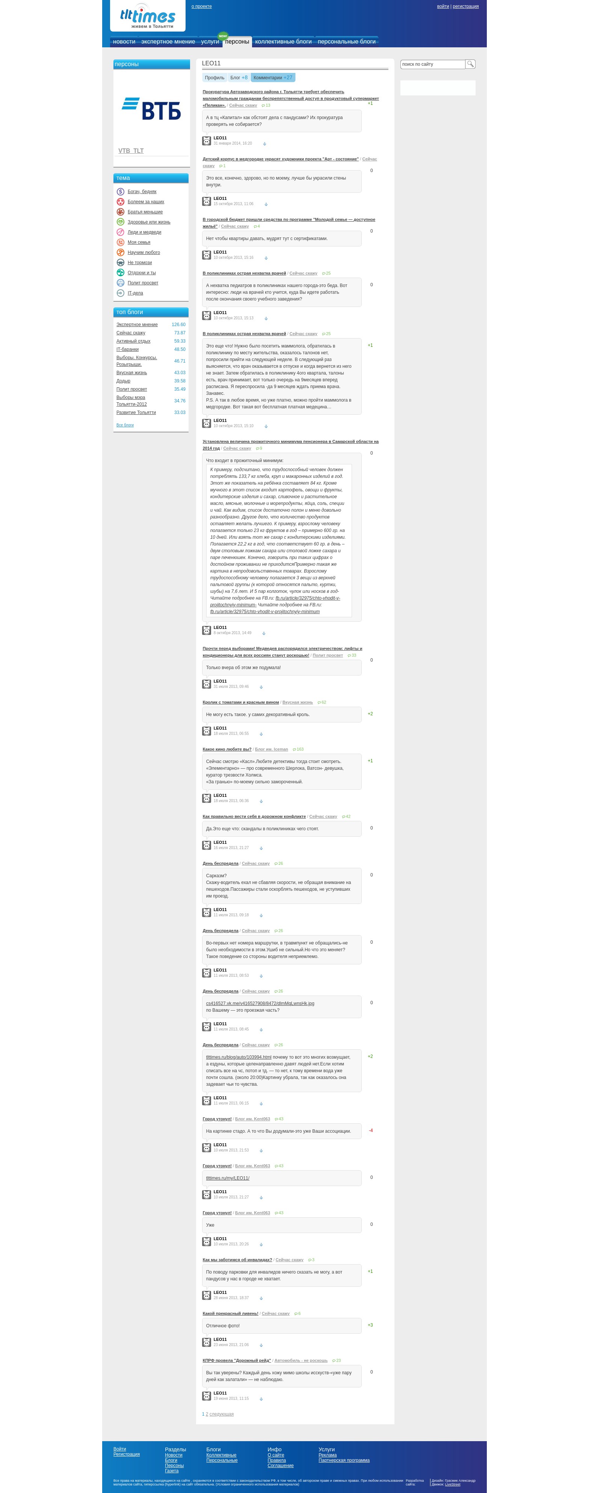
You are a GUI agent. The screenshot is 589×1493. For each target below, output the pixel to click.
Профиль (215, 78)
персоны (237, 41)
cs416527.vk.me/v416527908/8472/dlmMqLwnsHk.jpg (260, 1003)
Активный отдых (133, 341)
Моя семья (139, 242)
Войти (119, 1449)
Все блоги (125, 425)
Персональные (222, 1460)
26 (280, 863)
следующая (222, 1414)
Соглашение (280, 1465)
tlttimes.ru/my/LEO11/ (227, 1178)
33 (354, 655)
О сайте (275, 1455)
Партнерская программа (344, 1460)
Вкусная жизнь (131, 372)
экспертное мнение (168, 41)
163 (300, 749)
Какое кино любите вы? (227, 749)
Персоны (174, 1465)
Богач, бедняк (142, 191)
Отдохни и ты (142, 272)
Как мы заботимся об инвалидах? (237, 1259)
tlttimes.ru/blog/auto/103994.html (239, 1057)
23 (338, 1360)
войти (443, 6)
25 (328, 273)
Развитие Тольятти (136, 412)
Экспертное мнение (137, 324)
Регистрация (126, 1454)
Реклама (328, 1455)
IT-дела (135, 293)
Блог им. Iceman (271, 749)
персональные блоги (347, 41)
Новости (173, 1455)
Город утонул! (217, 1119)
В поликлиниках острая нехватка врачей (244, 273)
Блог (235, 78)
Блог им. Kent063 (252, 1119)
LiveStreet (453, 1484)
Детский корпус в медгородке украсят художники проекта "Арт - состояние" (281, 159)
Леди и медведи (144, 232)
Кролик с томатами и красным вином (241, 702)
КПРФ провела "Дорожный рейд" (237, 1360)
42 (348, 816)
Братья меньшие (145, 212)
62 (324, 702)
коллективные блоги (283, 41)
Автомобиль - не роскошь (301, 1360)
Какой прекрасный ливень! (230, 1313)
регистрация (466, 6)
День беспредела (221, 863)
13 (268, 105)
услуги (210, 41)
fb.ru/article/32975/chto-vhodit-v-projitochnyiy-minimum (265, 611)
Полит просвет (143, 283)
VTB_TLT (130, 151)
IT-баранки (127, 349)
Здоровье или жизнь (149, 222)
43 (281, 1119)
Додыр (123, 381)
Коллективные (222, 1455)
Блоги (171, 1460)
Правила (276, 1460)
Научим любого (144, 252)
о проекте (202, 6)
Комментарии (268, 78)
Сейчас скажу (130, 332)
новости (124, 41)
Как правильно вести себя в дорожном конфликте (254, 816)
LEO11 (211, 63)
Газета (171, 1470)
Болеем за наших (146, 201)
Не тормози (140, 262)
